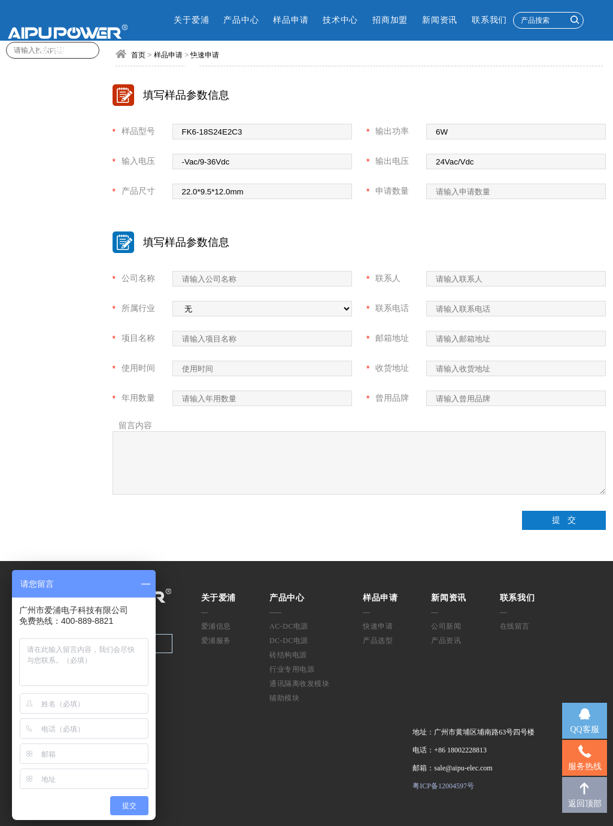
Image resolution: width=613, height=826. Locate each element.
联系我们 (489, 20)
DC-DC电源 (288, 640)
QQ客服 (584, 729)
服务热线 (585, 766)
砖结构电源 (288, 655)
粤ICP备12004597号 (443, 786)
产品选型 (378, 640)
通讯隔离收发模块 (299, 683)
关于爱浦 (191, 20)
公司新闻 (446, 626)
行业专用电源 (291, 669)
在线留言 (515, 626)
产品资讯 (446, 640)
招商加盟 (390, 20)
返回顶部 (585, 803)
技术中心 (340, 20)
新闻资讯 (439, 20)
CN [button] (164, 61)
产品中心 (241, 20)
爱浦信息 (216, 626)
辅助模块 (284, 698)
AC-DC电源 (288, 626)
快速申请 (378, 626)
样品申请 (290, 20)
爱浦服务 (216, 640)
